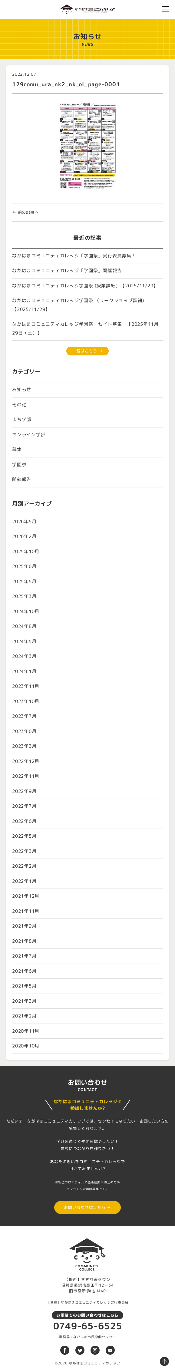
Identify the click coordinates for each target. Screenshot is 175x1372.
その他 (19, 404)
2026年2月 (24, 536)
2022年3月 (24, 851)
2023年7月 (24, 716)
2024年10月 (25, 611)
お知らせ (21, 389)
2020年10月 (25, 1046)
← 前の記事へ (25, 212)
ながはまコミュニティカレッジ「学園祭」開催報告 (67, 270)
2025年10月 (25, 551)
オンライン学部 (28, 434)
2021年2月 (24, 1016)
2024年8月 (24, 626)
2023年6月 (24, 731)
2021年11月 (25, 911)
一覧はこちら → (87, 351)
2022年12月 (25, 761)
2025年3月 (24, 596)
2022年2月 (24, 866)
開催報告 (21, 479)
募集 (17, 449)
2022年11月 (25, 776)
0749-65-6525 (87, 1326)
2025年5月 (24, 581)
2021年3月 (24, 1001)
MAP (101, 1291)
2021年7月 (24, 956)
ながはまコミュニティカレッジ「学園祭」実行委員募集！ (74, 255)
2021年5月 (24, 986)
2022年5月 (24, 836)
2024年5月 (24, 641)
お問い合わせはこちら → (87, 1207)
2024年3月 (24, 656)
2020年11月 (25, 1031)
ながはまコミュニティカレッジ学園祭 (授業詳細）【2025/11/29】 (85, 285)
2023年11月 (25, 686)
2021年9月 (24, 926)
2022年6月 (24, 821)
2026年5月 (24, 521)
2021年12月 (25, 896)
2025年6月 (24, 566)
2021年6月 (24, 971)
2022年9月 (24, 791)
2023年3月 (24, 746)
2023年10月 (25, 701)
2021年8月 (24, 941)
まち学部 (21, 419)
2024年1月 (24, 671)
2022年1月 (24, 881)
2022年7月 (24, 806)
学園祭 (19, 464)
